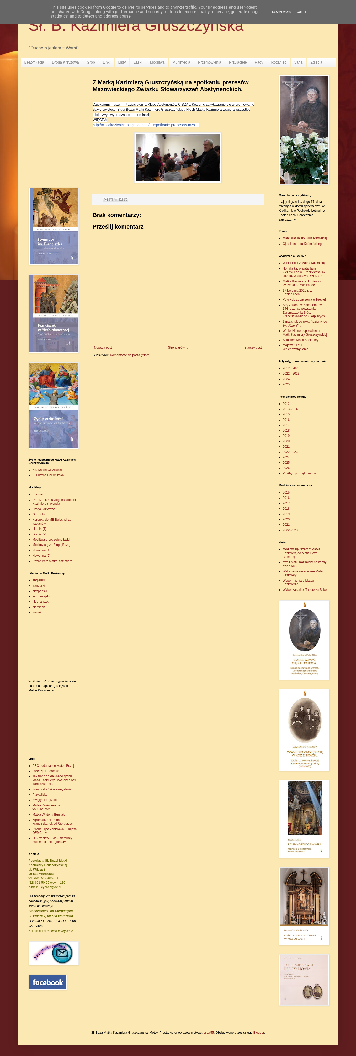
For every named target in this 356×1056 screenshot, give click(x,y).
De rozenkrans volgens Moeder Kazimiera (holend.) (54, 501)
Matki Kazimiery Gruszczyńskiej (305, 238)
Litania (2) (39, 534)
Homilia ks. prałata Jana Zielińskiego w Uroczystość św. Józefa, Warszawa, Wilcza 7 (304, 272)
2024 (286, 379)
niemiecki (39, 607)
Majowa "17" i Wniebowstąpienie (295, 347)
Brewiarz (39, 494)
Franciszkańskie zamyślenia (52, 789)
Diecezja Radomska (47, 771)
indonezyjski (41, 596)
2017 (286, 425)
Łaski (138, 62)
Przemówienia (209, 62)
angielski (39, 580)
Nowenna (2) (42, 555)
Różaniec (278, 62)
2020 (286, 441)
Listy (122, 62)
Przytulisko (40, 794)
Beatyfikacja (34, 62)
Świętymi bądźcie (45, 800)
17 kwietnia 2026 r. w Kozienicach (297, 292)
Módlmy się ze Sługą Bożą (51, 545)
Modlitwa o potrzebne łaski (51, 539)
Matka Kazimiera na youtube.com (46, 807)
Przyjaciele (238, 62)
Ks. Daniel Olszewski (47, 470)
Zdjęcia (316, 62)
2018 (286, 430)
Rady (259, 62)
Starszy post (253, 347)
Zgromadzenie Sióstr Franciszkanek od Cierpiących (54, 821)
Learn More (281, 12)
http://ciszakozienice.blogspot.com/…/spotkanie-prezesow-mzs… (146, 125)
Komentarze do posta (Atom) (130, 355)
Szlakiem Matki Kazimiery (301, 340)
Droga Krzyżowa (65, 62)
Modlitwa (157, 62)
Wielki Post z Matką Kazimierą (304, 263)
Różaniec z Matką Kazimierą (52, 561)
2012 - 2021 (291, 368)
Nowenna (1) (42, 550)
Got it (301, 12)
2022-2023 (290, 452)
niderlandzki (41, 601)
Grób (91, 62)
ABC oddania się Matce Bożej (53, 766)
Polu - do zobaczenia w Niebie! (304, 299)
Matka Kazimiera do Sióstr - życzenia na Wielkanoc (302, 283)
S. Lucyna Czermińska (48, 475)
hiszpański (40, 591)
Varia (298, 62)
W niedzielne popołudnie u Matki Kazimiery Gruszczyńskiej (305, 332)
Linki (106, 62)
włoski (37, 612)
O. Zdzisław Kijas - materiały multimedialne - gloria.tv (52, 840)
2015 (286, 414)
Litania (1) (39, 529)
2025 (286, 384)
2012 (286, 404)
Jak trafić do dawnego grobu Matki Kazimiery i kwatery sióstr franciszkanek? (54, 780)
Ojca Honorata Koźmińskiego (303, 244)
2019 (286, 436)
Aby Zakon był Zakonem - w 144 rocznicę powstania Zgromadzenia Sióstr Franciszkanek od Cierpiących (304, 310)
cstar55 (209, 1032)
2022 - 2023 (291, 373)
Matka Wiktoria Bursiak (49, 814)
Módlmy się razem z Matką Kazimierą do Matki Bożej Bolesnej (301, 553)
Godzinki (39, 514)
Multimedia (181, 62)
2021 (286, 446)
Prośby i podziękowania (299, 473)
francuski (39, 585)
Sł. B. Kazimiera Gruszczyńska (136, 25)
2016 (286, 420)
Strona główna (178, 347)
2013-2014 (290, 409)
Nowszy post (103, 347)
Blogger (258, 1032)
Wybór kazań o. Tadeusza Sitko (305, 590)
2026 (286, 468)
